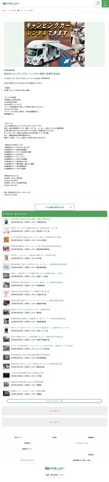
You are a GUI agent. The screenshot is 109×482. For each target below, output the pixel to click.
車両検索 (27, 443)
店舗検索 (91, 437)
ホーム (4, 10)
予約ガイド (18, 437)
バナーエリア (54, 411)
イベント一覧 (15, 10)
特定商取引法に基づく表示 (82, 460)
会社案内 (91, 454)
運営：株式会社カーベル (54, 475)
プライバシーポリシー (27, 460)
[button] (53, 64)
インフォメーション (81, 443)
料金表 (54, 437)
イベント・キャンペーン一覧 (54, 401)
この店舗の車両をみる (54, 207)
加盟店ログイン (27, 449)
